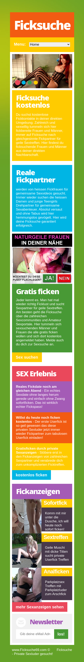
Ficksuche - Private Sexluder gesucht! (42, 652)
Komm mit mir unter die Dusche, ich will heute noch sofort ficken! (57, 521)
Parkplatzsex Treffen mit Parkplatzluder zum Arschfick (56, 588)
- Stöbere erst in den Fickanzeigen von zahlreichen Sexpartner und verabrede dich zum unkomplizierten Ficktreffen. (42, 457)
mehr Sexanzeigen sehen (40, 607)
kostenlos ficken (31, 475)
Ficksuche (42, 24)
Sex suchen (27, 357)
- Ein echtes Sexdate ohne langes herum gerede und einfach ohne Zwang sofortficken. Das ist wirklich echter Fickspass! (40, 397)
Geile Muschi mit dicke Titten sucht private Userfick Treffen (57, 554)
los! (61, 634)
